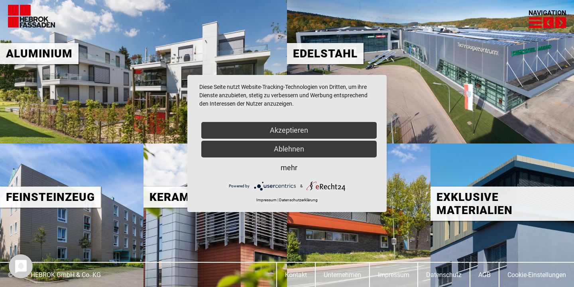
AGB (484, 275)
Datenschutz (444, 275)
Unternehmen (342, 275)
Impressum (393, 275)
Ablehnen (289, 149)
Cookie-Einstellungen (536, 275)
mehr (289, 167)
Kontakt (296, 275)
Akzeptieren (289, 130)
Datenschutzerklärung (298, 200)
